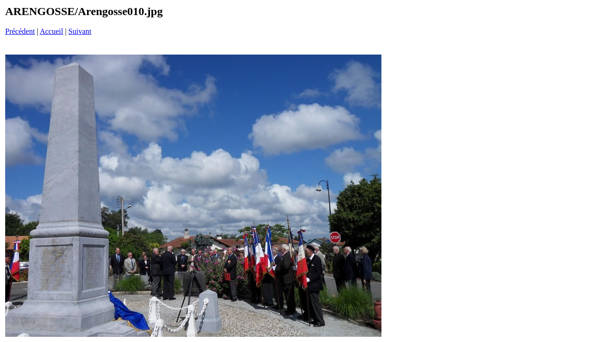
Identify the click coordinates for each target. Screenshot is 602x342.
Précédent (20, 31)
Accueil (51, 31)
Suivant (79, 31)
